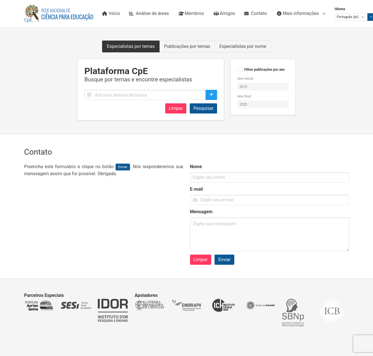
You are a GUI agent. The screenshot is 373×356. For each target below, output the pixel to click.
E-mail (196, 189)
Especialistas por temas (131, 46)
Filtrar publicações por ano (264, 70)
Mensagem (201, 211)
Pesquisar (203, 108)
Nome (196, 166)
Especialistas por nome (242, 46)
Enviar (224, 259)
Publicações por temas (187, 46)
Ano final (244, 96)
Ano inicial (245, 79)
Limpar (176, 108)
